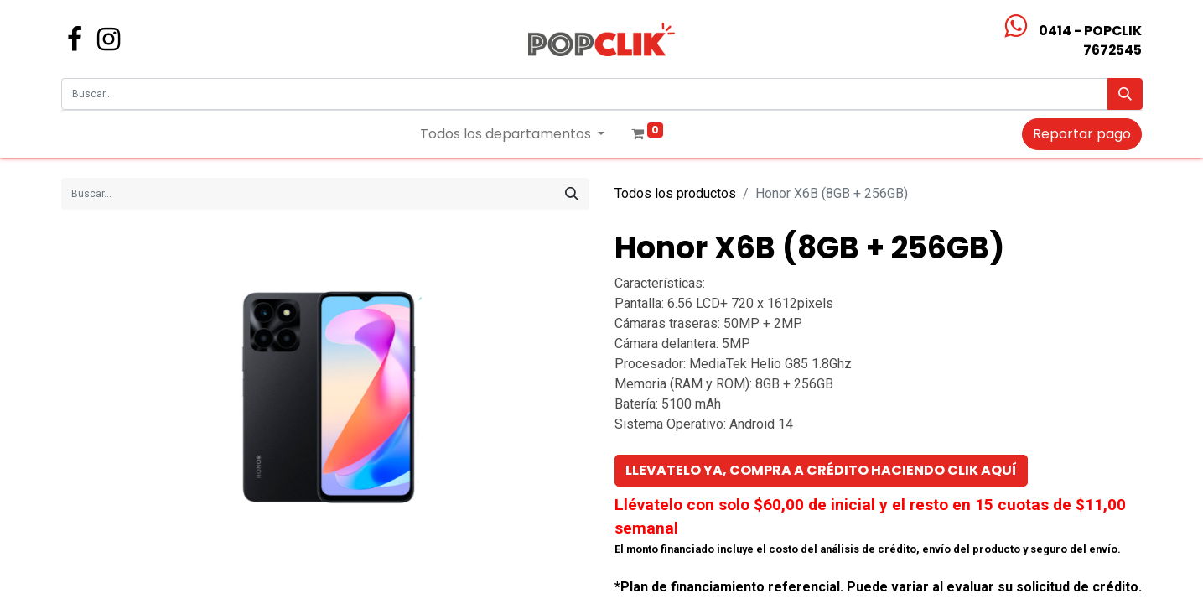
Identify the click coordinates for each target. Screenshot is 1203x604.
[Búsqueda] (1125, 94)
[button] (821, 471)
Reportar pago (1082, 133)
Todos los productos (675, 193)
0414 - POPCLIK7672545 (1090, 40)
